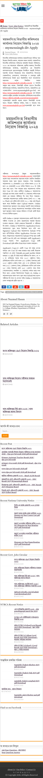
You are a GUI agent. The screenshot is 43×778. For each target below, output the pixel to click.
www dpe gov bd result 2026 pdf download (19, 472)
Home (3, 26)
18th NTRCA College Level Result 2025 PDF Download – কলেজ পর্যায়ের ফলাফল (26, 638)
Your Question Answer (11, 753)
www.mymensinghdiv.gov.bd (14, 105)
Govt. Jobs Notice (16, 26)
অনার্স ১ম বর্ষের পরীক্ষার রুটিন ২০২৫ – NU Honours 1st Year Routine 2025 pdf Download (27, 525)
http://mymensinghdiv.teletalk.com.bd (17, 83)
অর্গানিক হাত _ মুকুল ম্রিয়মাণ (12, 689)
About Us (11, 770)
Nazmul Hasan (10, 52)
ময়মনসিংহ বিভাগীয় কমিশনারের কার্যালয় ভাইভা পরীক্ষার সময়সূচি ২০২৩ (24, 292)
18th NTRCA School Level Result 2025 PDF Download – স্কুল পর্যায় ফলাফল (27, 627)
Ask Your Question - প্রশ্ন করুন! (14, 750)
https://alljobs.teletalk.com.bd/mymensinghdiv (20, 98)
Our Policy (20, 770)
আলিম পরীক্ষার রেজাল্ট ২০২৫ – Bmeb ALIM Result (21, 476)
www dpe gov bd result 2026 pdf (14, 469)
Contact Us (31, 770)
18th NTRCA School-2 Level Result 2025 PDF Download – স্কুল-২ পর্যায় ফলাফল (26, 648)
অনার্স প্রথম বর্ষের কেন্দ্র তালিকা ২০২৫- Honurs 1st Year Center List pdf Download (27, 515)
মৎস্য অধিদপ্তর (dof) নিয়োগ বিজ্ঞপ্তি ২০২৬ (21, 351)
